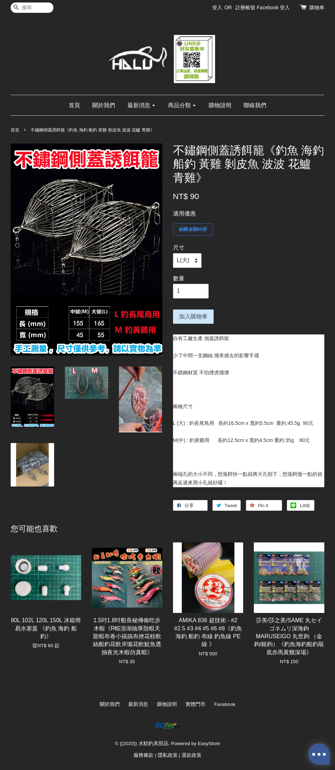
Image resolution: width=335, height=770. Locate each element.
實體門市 (195, 704)
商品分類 (182, 105)
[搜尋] (32, 7)
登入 (217, 7)
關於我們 (103, 105)
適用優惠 (184, 213)
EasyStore (209, 743)
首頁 (74, 105)
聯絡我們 (255, 105)
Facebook (225, 704)
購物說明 (220, 105)
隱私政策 (168, 755)
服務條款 (143, 755)
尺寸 (178, 248)
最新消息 (141, 105)
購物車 (316, 7)
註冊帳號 (245, 7)
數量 (178, 278)
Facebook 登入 (273, 7)
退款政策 (191, 755)
